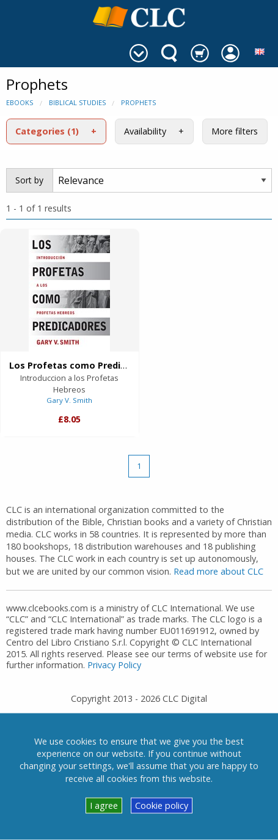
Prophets (138, 102)
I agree (104, 805)
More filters (234, 131)
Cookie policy (161, 805)
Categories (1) (47, 131)
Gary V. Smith (69, 400)
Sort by (29, 180)
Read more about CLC (218, 571)
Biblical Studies (77, 102)
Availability (145, 131)
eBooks (19, 102)
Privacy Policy (114, 665)
